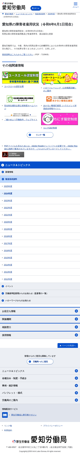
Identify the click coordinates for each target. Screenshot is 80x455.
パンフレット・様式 (40, 392)
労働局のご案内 (40, 400)
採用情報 (40, 335)
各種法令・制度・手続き (40, 378)
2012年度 (8, 279)
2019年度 (8, 229)
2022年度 (8, 208)
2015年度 (8, 258)
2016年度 (8, 250)
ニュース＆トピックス (40, 370)
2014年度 (8, 265)
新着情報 (9, 172)
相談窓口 (40, 327)
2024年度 (8, 193)
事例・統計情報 (40, 385)
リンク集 (8, 426)
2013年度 (8, 272)
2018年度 (8, 236)
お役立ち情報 (40, 311)
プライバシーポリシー (53, 426)
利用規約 (8, 430)
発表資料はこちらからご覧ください (17, 54)
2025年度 (8, 186)
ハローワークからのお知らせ (18, 300)
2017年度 (8, 243)
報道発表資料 (11, 179)
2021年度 (8, 215)
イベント (9, 286)
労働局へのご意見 (40, 361)
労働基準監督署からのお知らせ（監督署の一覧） (26, 293)
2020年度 (8, 222)
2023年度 (8, 200)
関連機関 (40, 319)
